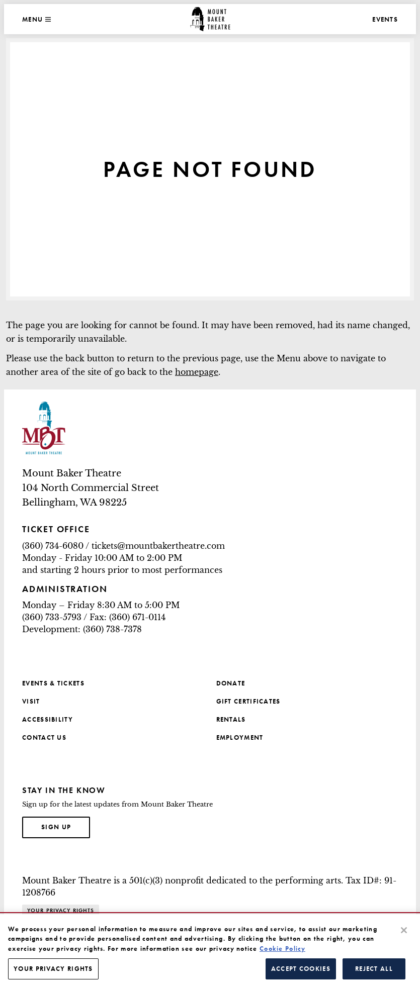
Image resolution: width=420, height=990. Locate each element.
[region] (210, 952)
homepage (196, 372)
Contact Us (44, 737)
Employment (240, 737)
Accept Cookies (300, 968)
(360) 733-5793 (51, 617)
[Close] (404, 930)
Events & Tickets (53, 683)
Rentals (231, 719)
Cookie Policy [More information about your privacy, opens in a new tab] (282, 948)
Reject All (374, 968)
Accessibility (47, 719)
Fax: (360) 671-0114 (127, 617)
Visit (31, 701)
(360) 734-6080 (52, 546)
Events (385, 19)
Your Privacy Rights (60, 910)
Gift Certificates (248, 701)
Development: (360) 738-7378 (82, 629)
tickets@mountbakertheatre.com (158, 546)
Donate (230, 683)
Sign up (65, 826)
